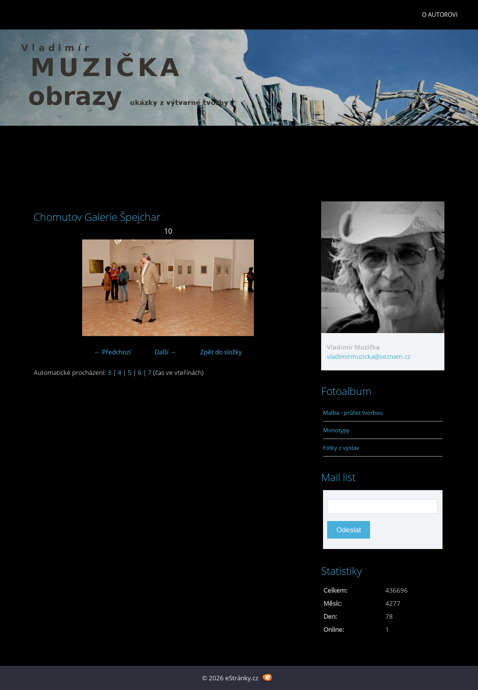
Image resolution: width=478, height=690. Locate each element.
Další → (165, 352)
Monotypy (336, 430)
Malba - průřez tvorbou (353, 412)
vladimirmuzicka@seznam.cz (368, 356)
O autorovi (439, 14)
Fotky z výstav (341, 447)
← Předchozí (112, 352)
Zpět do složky (221, 352)
